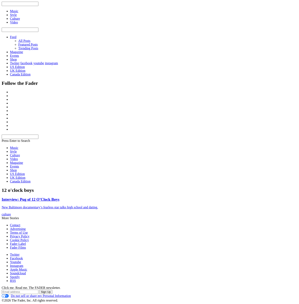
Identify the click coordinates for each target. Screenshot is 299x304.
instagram (51, 63)
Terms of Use (19, 232)
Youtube (15, 262)
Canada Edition (20, 74)
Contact (15, 225)
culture (6, 214)
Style (13, 151)
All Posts (24, 41)
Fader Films (18, 247)
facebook (26, 63)
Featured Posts (28, 44)
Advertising (18, 229)
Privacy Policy (19, 236)
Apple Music (18, 269)
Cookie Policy (19, 240)
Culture (15, 155)
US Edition (17, 67)
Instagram (16, 266)
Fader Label (18, 244)
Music (14, 148)
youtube (38, 63)
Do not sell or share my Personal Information (36, 296)
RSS (13, 280)
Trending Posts (28, 48)
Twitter (15, 63)
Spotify (15, 277)
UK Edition (17, 70)
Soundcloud (18, 273)
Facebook (16, 258)
